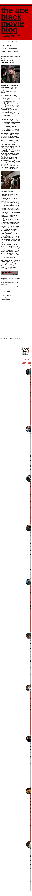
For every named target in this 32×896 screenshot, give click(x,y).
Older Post (17, 338)
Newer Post (4, 338)
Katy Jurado (3, 287)
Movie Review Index (13, 42)
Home (3, 42)
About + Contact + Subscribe (10, 51)
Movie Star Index (6, 45)
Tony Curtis (9, 287)
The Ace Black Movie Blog (15, 20)
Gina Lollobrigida (15, 286)
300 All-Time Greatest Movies (10, 48)
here (4, 279)
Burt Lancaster (12, 95)
